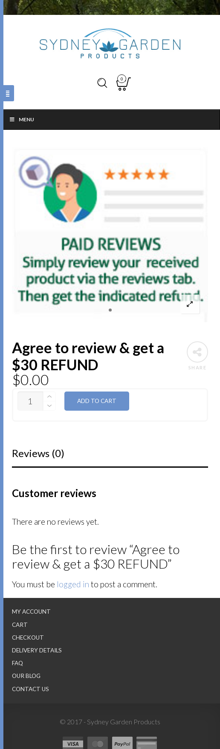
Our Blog (26, 675)
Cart (20, 624)
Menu (21, 119)
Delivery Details (37, 650)
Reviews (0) (38, 453)
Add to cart (96, 400)
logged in (73, 584)
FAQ (17, 663)
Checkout (28, 637)
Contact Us (30, 689)
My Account (31, 611)
